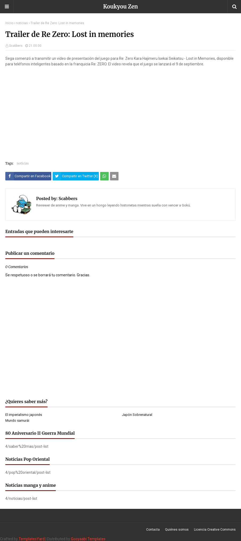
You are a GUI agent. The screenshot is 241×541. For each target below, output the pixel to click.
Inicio (9, 23)
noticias (22, 23)
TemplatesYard (32, 539)
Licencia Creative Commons (215, 529)
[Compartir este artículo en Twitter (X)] (76, 176)
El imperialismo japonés (23, 415)
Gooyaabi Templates (88, 539)
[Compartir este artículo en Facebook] (28, 176)
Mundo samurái (17, 420)
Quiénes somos (177, 529)
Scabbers (16, 46)
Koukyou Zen (120, 6)
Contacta (153, 529)
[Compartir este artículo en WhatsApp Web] (104, 176)
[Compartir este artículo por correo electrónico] (114, 176)
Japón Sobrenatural (137, 415)
